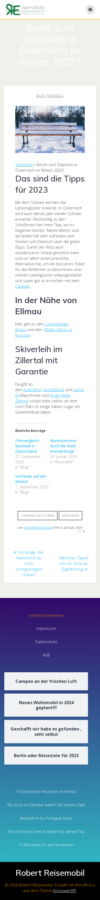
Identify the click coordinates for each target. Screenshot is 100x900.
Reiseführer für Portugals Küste (46, 818)
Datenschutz (46, 641)
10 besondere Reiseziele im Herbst (46, 791)
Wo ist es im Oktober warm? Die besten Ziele (46, 804)
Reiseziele (55, 95)
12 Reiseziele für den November (46, 844)
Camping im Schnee (37, 515)
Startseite (24, 164)
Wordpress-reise (37, 527)
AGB (46, 655)
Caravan (22, 286)
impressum (46, 628)
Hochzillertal (53, 389)
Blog (41, 95)
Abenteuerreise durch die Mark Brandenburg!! (63, 446)
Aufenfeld (32, 389)
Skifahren (70, 515)
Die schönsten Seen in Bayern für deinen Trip (46, 831)
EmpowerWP (64, 890)
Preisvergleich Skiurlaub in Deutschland (27, 446)
